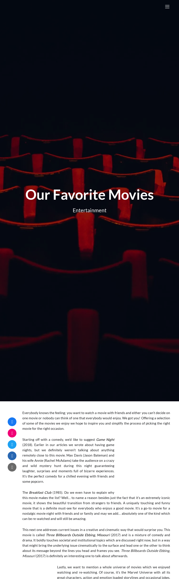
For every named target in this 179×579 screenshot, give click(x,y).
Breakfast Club (40, 492)
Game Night (105, 439)
